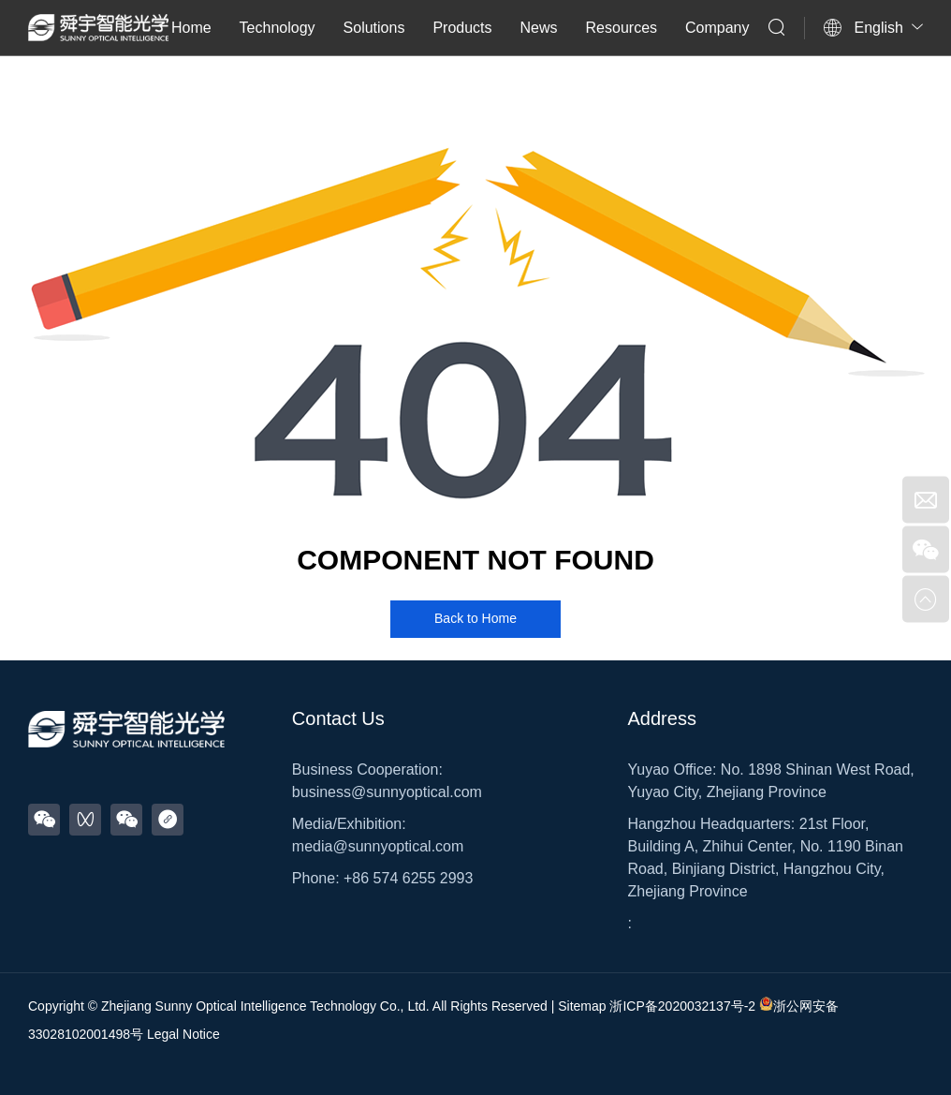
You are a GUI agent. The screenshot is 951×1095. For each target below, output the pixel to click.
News (539, 28)
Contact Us (338, 718)
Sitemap (582, 1006)
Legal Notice (183, 1034)
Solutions (374, 28)
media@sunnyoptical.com (377, 846)
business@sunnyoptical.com (387, 792)
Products (461, 28)
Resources (621, 28)
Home (191, 28)
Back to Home (475, 618)
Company (717, 28)
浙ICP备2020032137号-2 (682, 1006)
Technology (277, 28)
